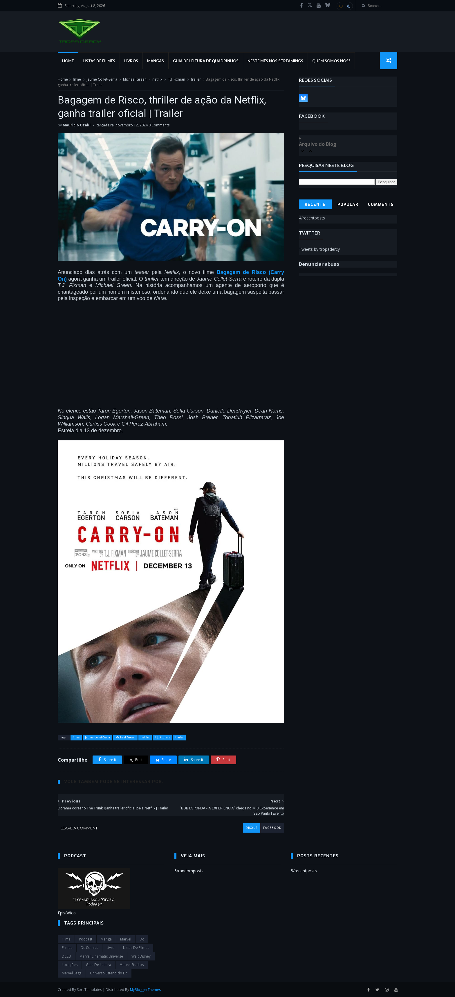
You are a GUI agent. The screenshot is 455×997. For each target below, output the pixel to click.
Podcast (85, 939)
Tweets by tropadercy (319, 249)
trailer (196, 79)
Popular (347, 204)
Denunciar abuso (319, 264)
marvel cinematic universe (101, 956)
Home (68, 61)
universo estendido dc (108, 973)
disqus (251, 827)
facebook (272, 827)
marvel (125, 939)
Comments (381, 204)
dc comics (89, 947)
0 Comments (159, 125)
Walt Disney (141, 956)
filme (77, 79)
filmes (67, 947)
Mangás (155, 61)
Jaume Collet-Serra (102, 79)
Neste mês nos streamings (275, 61)
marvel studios (132, 964)
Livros (131, 61)
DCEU (66, 956)
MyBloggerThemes (145, 989)
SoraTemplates (89, 989)
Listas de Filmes (99, 61)
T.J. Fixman (176, 79)
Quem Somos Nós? (331, 61)
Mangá (106, 939)
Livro (110, 947)
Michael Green (135, 79)
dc (142, 939)
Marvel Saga (72, 973)
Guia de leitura (98, 964)
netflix (157, 79)
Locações (69, 964)
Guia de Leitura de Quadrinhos (206, 61)
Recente (315, 204)
